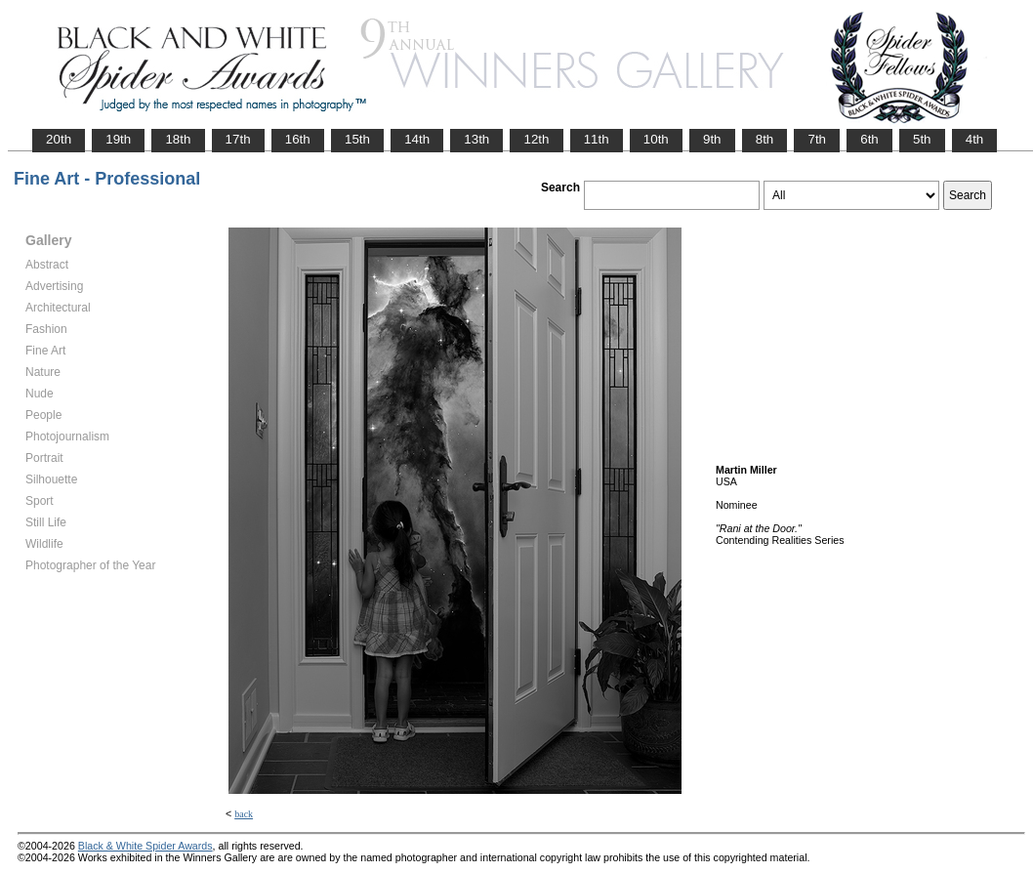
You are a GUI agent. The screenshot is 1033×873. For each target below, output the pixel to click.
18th (177, 139)
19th (118, 139)
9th (712, 139)
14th (416, 139)
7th (817, 139)
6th (869, 139)
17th (238, 139)
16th (297, 139)
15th (357, 139)
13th (476, 139)
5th (922, 139)
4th (975, 139)
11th (596, 139)
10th (656, 139)
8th (765, 139)
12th (536, 139)
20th (58, 139)
